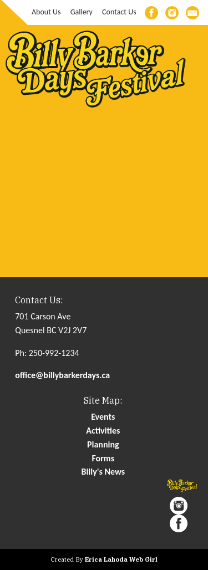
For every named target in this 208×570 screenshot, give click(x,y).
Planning (103, 444)
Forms (103, 458)
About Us (46, 12)
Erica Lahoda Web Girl (121, 559)
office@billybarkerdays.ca (62, 375)
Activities (103, 430)
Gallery (81, 12)
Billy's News (103, 471)
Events (103, 416)
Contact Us (119, 12)
